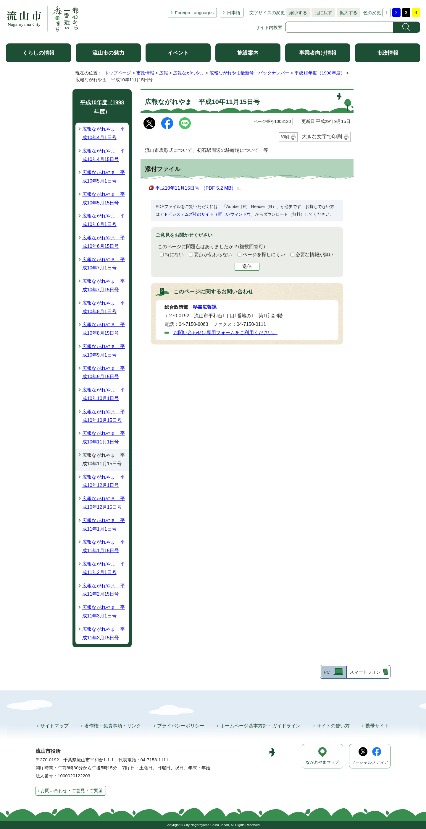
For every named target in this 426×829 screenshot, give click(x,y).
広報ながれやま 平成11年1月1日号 (103, 524)
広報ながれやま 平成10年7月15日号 (103, 285)
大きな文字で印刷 (322, 136)
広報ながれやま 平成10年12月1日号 (103, 481)
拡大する (347, 12)
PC (327, 671)
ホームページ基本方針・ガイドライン (260, 725)
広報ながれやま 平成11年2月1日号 (103, 568)
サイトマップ (54, 725)
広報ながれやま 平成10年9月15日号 (103, 372)
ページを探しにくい (264, 254)
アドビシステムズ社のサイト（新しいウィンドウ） (207, 214)
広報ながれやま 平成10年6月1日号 (103, 220)
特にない (174, 254)
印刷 (285, 136)
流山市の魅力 (108, 53)
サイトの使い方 (333, 725)
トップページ (117, 72)
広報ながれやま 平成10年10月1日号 (103, 394)
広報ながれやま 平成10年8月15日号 (103, 329)
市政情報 (387, 53)
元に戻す (322, 12)
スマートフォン (365, 671)
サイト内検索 (269, 27)
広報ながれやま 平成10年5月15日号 (103, 198)
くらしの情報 (38, 53)
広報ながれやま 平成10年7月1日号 (103, 264)
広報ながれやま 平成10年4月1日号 (103, 133)
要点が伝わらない (213, 254)
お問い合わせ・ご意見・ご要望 (72, 790)
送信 (247, 266)
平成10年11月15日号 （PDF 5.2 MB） (198, 188)
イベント (178, 53)
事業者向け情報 (317, 53)
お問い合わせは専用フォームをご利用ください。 (225, 332)
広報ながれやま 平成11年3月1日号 (103, 611)
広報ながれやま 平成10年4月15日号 (103, 155)
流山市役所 (48, 751)
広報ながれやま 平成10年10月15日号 (103, 416)
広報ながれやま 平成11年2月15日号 (103, 590)
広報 (163, 72)
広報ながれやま (188, 72)
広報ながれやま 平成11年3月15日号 (103, 633)
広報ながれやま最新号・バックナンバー (249, 72)
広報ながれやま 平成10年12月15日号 (103, 503)
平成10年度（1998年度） (319, 72)
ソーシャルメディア (369, 762)
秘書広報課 (205, 307)
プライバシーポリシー (180, 725)
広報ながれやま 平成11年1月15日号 (103, 546)
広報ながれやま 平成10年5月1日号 (103, 176)
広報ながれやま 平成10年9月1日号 (103, 350)
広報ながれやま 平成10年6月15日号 (103, 242)
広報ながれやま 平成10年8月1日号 (103, 307)
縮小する (296, 12)
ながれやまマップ (322, 762)
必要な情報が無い (314, 254)
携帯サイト (377, 725)
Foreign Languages (194, 12)
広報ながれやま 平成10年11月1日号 (103, 437)
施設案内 (248, 53)
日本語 (233, 12)
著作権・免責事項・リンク (112, 725)
